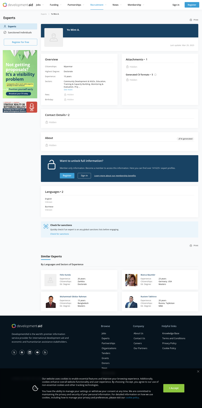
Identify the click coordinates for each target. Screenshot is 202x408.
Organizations (109, 348)
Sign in (176, 4)
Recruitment (96, 4)
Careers (138, 343)
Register (192, 4)
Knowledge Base (170, 333)
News (115, 4)
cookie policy (132, 397)
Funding (54, 4)
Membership (134, 4)
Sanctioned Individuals (17, 32)
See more (68, 89)
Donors (106, 363)
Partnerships (74, 4)
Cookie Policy (169, 348)
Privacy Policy (169, 343)
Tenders (106, 353)
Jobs (38, 4)
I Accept (174, 388)
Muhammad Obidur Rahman (73, 296)
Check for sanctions (59, 234)
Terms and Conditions (173, 338)
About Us (138, 333)
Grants (105, 358)
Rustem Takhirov (149, 296)
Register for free (20, 42)
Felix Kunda (65, 274)
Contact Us (139, 338)
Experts (9, 26)
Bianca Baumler (148, 274)
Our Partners (140, 348)
